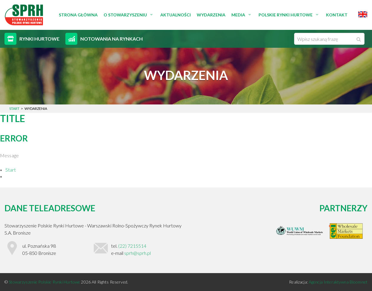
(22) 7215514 (132, 246)
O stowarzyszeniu (125, 14)
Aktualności (175, 14)
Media (238, 14)
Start (10, 170)
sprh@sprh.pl (137, 253)
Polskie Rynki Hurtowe (286, 14)
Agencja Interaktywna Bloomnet (338, 281)
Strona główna (78, 14)
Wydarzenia (211, 14)
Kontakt (337, 14)
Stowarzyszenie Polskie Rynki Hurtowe (45, 281)
